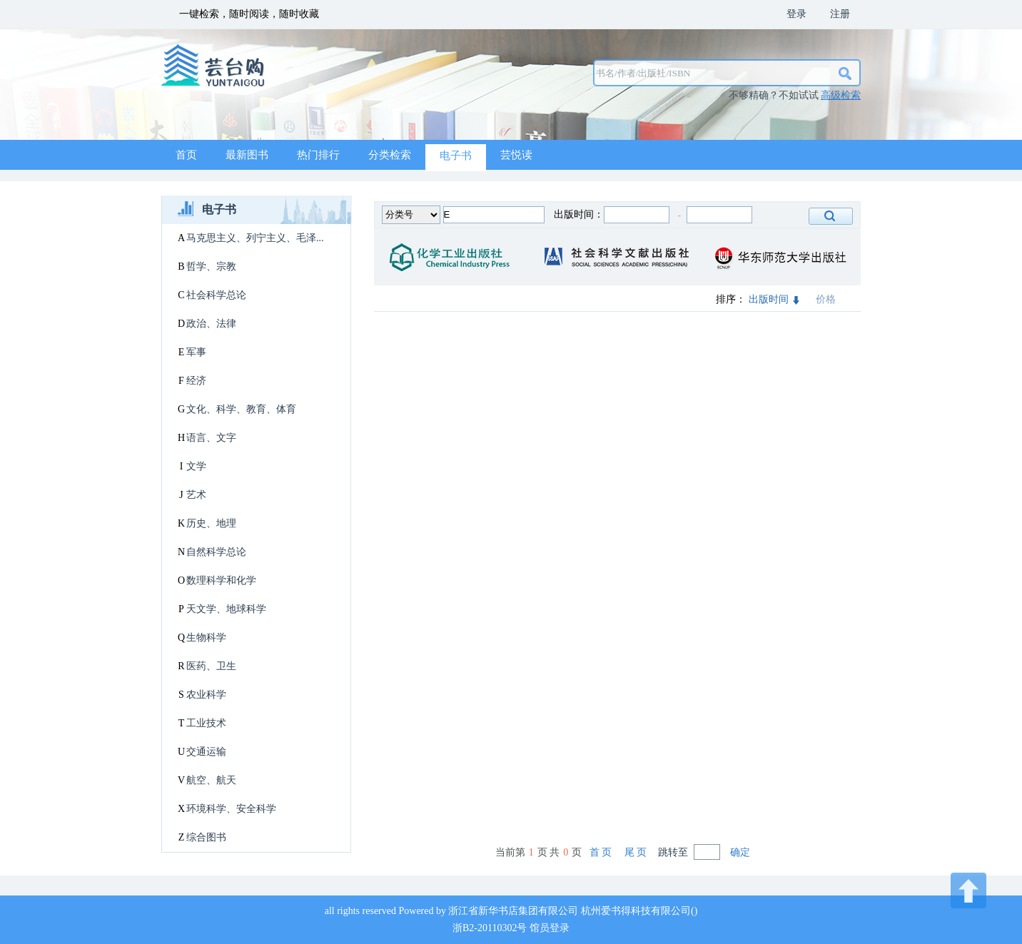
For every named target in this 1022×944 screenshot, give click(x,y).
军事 (196, 352)
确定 (740, 852)
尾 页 (635, 852)
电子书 (456, 155)
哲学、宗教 (211, 266)
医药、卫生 (211, 666)
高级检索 (841, 95)
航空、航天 (211, 780)
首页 (186, 155)
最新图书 (247, 155)
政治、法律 (211, 323)
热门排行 (318, 155)
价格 (826, 299)
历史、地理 (211, 523)
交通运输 (206, 751)
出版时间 (774, 299)
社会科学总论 (216, 295)
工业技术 (206, 723)
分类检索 (389, 155)
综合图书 (206, 837)
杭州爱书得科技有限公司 (636, 910)
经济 (196, 380)
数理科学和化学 (221, 580)
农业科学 (206, 694)
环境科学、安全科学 (231, 808)
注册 (840, 14)
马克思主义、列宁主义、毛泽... (255, 238)
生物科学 (206, 637)
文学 (196, 466)
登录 (796, 14)
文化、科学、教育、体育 (241, 409)
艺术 (196, 494)
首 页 (601, 852)
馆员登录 (550, 928)
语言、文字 (211, 437)
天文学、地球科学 (226, 609)
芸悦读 (516, 155)
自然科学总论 (216, 552)
